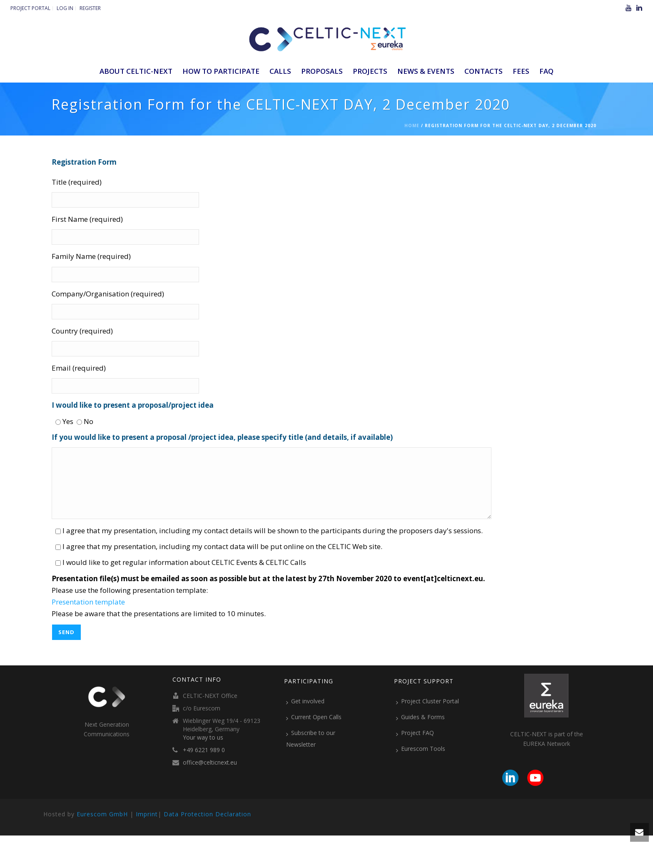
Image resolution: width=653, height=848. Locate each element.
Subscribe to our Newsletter (310, 751)
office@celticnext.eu (210, 775)
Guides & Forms (420, 729)
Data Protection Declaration (207, 826)
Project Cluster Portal (427, 714)
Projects (370, 71)
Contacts (483, 71)
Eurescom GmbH (102, 826)
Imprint (147, 826)
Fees (521, 71)
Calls (280, 71)
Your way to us (203, 750)
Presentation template (88, 614)
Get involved (305, 714)
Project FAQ (415, 745)
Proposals (322, 71)
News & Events (425, 71)
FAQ (546, 71)
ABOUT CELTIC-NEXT (136, 71)
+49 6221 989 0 (204, 762)
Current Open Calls (313, 729)
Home (411, 125)
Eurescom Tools (420, 761)
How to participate (220, 71)
